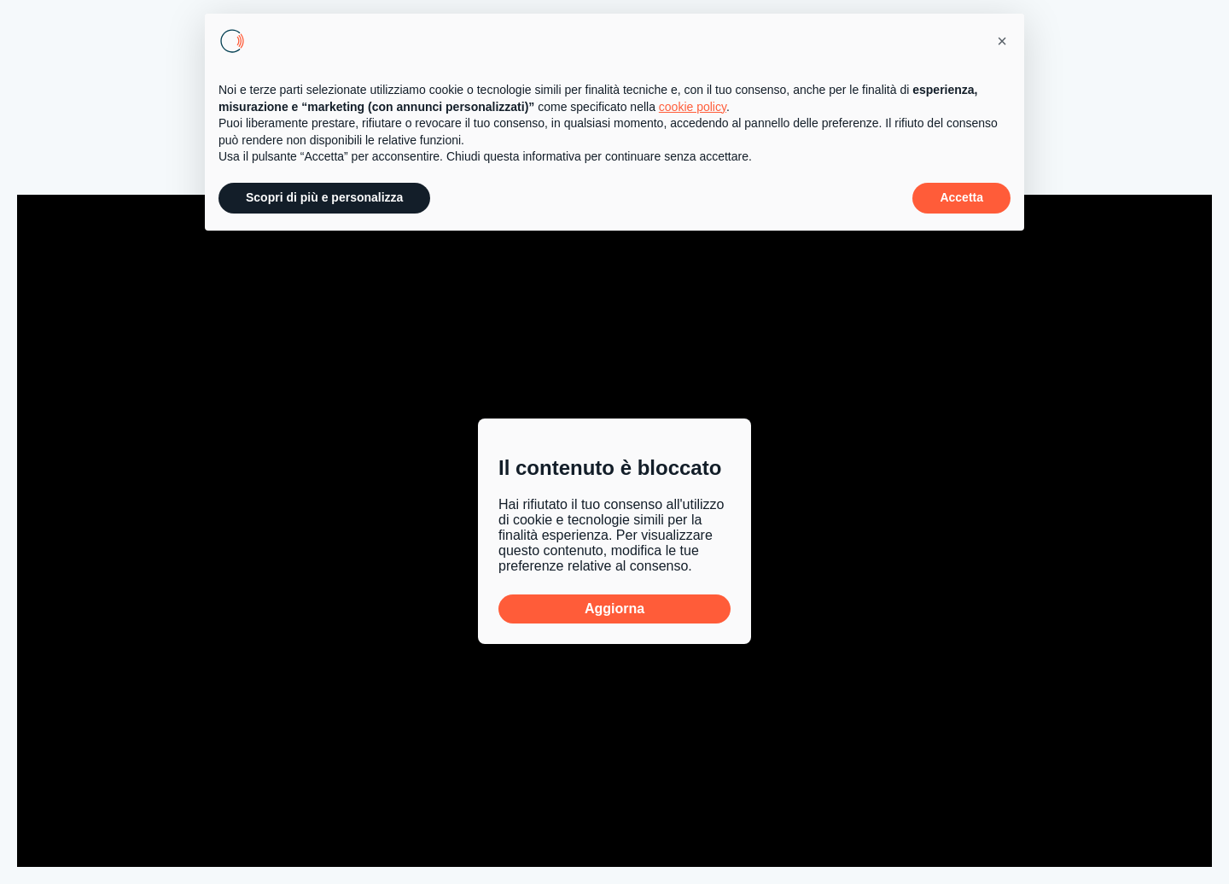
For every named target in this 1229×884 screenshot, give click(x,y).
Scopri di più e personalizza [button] (324, 197)
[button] (1002, 41)
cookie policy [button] (692, 107)
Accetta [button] (961, 197)
